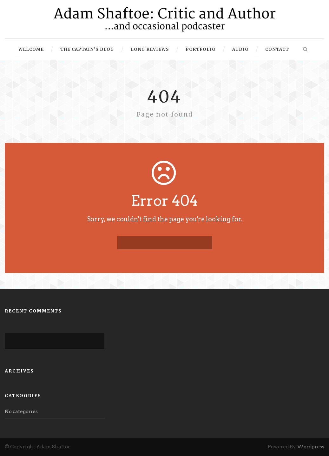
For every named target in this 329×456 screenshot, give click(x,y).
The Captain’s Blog (87, 49)
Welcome (31, 49)
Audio (240, 49)
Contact (277, 49)
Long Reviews (150, 49)
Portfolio (201, 49)
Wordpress (310, 447)
